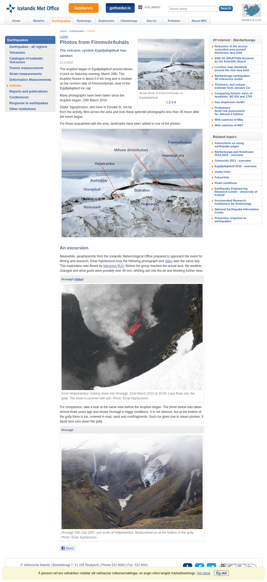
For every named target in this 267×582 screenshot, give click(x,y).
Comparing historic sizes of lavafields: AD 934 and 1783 (233, 95)
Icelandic (153, 7)
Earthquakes (77, 31)
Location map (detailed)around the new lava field (232, 68)
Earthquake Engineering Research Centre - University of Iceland (236, 191)
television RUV (113, 266)
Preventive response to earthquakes (230, 219)
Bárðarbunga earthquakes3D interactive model (232, 77)
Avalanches (106, 20)
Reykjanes (84, 8)
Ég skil (221, 573)
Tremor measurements (27, 68)
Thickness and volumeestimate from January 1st (232, 86)
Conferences (19, 97)
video (169, 261)
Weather (39, 20)
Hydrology (84, 20)
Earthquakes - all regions (28, 47)
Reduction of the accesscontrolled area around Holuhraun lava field (231, 49)
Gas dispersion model (230, 102)
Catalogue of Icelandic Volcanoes (26, 60)
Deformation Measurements (30, 80)
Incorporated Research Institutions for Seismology (233, 202)
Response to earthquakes (29, 103)
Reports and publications (29, 91)
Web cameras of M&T (229, 125)
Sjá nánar (204, 573)
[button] (64, 37)
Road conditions (226, 183)
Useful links (223, 171)
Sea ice (151, 20)
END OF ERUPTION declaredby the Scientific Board (234, 60)
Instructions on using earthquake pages (229, 144)
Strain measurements (26, 74)
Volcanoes (17, 53)
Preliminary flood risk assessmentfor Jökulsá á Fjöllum (230, 111)
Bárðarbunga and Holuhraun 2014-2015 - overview (234, 153)
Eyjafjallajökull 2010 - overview (236, 166)
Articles (91, 31)
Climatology (129, 20)
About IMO (199, 20)
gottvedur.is (120, 8)
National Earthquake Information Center (237, 211)
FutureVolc (222, 177)
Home (63, 31)
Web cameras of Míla (229, 119)
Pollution (174, 20)
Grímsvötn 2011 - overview (233, 160)
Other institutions (23, 109)
